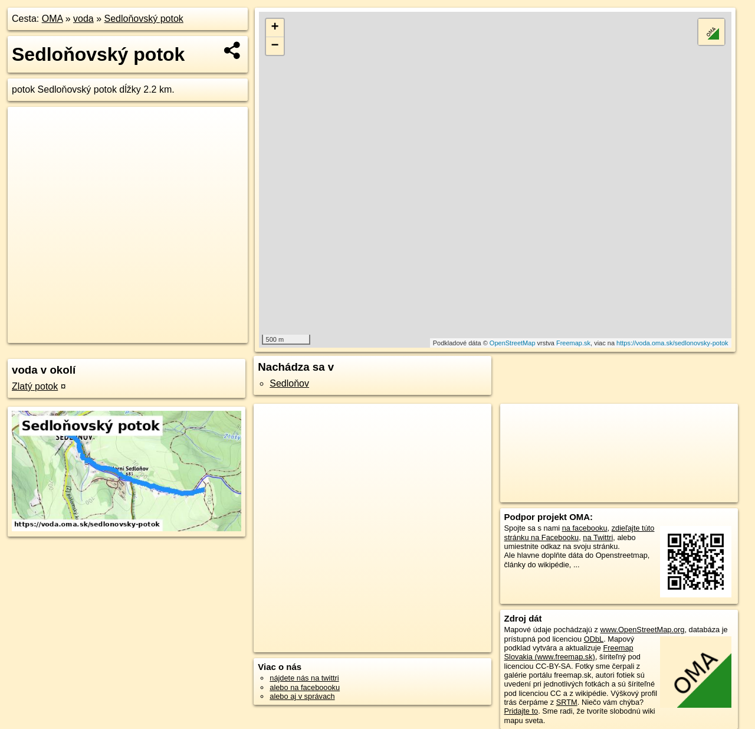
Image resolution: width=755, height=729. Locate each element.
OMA (52, 19)
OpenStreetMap (513, 342)
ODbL (593, 639)
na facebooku (585, 528)
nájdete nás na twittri (304, 678)
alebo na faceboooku (305, 687)
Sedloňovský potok (143, 19)
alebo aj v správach (302, 696)
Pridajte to (521, 711)
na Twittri (598, 537)
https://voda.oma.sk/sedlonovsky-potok (672, 342)
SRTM (566, 702)
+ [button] (275, 28)
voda (83, 19)
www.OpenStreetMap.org (642, 629)
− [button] (275, 46)
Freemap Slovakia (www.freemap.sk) (568, 652)
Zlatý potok (35, 386)
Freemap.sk (573, 342)
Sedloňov (289, 383)
